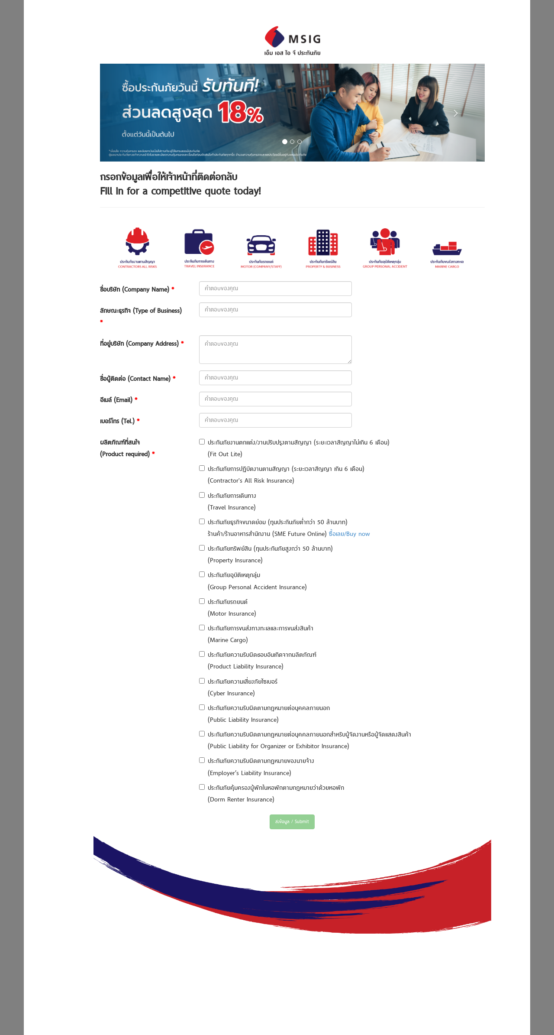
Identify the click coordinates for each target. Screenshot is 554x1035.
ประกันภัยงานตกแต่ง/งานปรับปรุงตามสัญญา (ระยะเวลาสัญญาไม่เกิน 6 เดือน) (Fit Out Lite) (294, 448)
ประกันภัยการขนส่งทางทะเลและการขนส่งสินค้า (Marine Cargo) (256, 634)
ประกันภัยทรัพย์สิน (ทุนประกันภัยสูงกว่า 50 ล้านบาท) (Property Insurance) (266, 554)
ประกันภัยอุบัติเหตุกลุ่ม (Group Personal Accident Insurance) (253, 581)
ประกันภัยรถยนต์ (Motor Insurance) (227, 608)
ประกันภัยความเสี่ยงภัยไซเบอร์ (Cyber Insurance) (238, 687)
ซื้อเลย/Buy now (349, 534)
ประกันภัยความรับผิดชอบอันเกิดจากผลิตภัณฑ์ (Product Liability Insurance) (257, 661)
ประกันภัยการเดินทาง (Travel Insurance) (227, 502)
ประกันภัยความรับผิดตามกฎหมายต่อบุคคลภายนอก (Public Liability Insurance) (264, 714)
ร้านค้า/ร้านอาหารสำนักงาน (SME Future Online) (289, 534)
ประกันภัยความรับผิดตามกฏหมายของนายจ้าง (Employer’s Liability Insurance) (256, 767)
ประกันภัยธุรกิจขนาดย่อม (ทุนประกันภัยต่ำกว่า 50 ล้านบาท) (273, 522)
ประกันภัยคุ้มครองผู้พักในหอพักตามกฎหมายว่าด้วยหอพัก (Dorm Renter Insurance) (271, 794)
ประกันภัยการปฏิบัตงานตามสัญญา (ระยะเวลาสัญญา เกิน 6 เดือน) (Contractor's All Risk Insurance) (281, 475)
